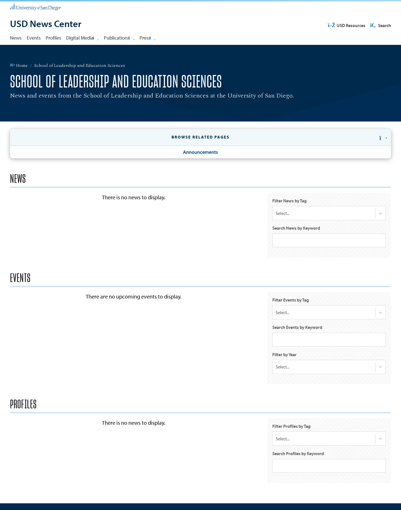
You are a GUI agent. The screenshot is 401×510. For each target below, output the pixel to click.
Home (19, 66)
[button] (200, 137)
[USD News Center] (45, 24)
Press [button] (147, 37)
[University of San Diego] (35, 7)
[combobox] (275, 213)
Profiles (53, 37)
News (15, 37)
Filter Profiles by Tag (291, 427)
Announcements (200, 152)
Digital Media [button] (82, 37)
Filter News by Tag (289, 200)
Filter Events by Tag (290, 300)
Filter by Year (284, 355)
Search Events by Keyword (297, 327)
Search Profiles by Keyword (298, 454)
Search (380, 25)
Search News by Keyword (296, 228)
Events (34, 37)
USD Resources (346, 25)
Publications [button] (119, 37)
